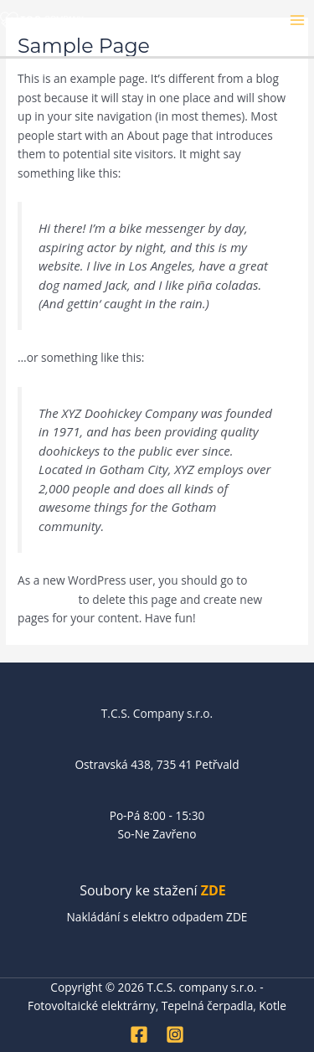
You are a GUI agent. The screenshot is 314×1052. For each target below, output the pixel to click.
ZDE (213, 890)
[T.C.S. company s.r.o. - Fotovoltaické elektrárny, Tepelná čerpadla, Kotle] (42, 19)
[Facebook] (139, 1034)
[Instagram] (175, 1034)
